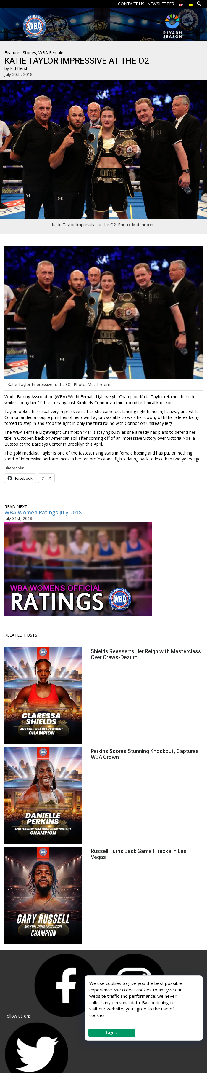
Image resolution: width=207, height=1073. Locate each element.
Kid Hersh (19, 68)
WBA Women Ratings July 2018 (43, 512)
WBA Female (50, 52)
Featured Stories (20, 52)
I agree (112, 1032)
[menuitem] (181, 3)
